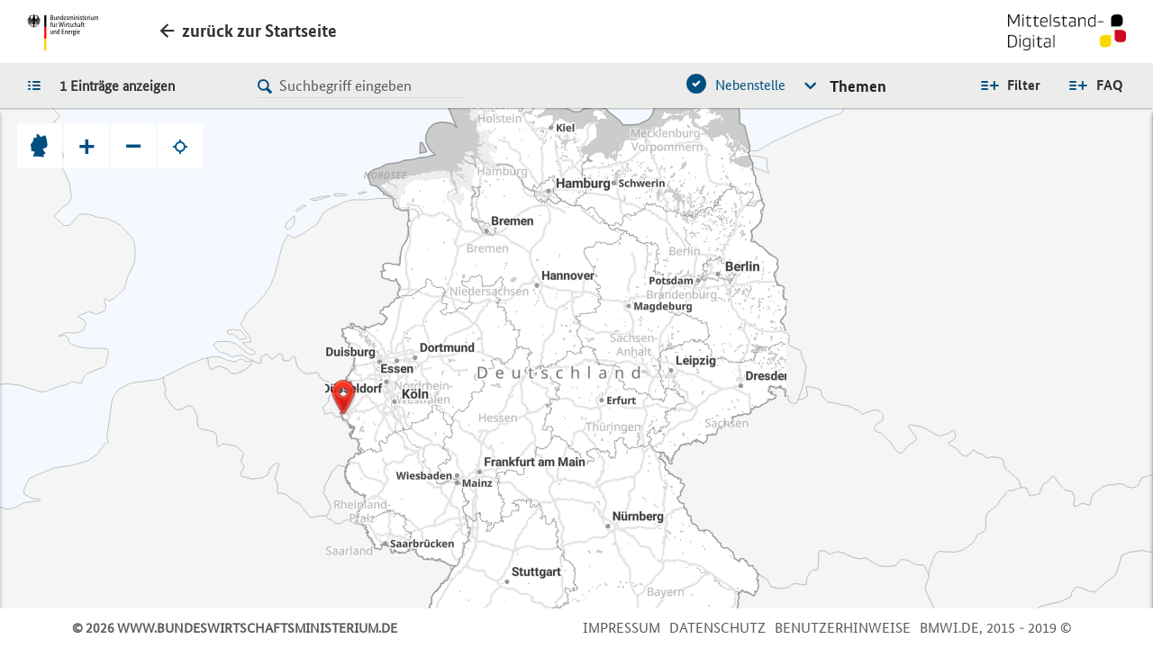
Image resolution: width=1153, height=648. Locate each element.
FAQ (1109, 85)
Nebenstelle (750, 85)
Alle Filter (1009, 85)
